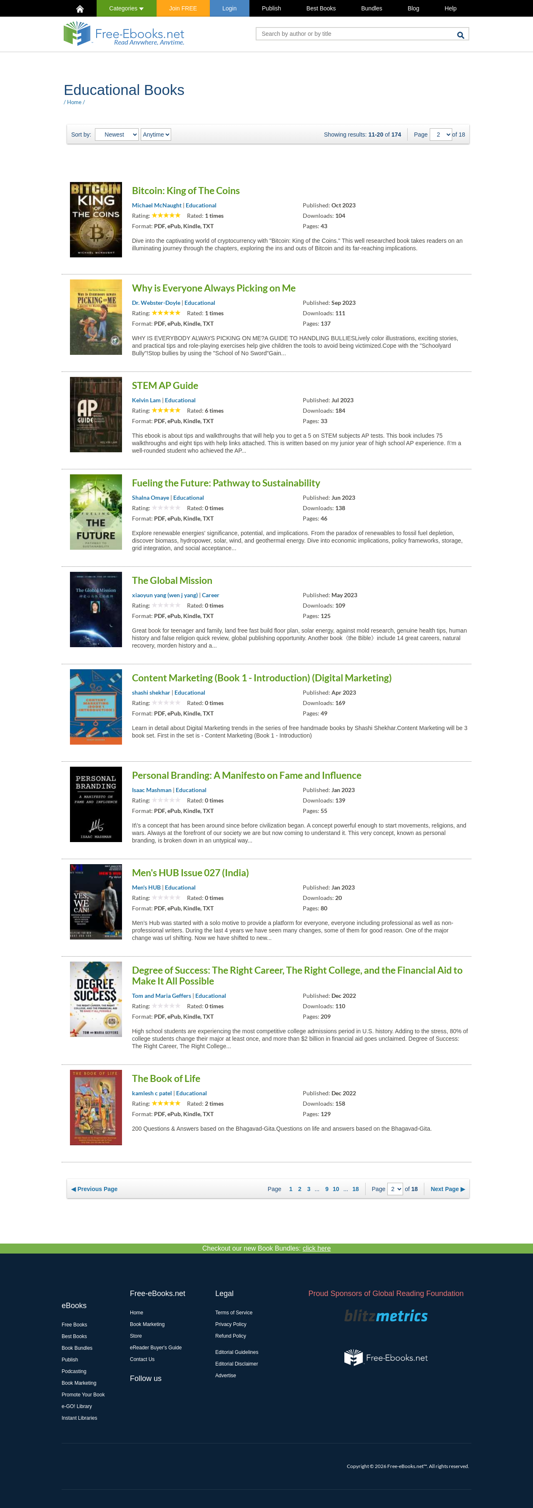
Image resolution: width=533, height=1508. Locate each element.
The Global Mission (172, 580)
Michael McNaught (157, 205)
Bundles (371, 8)
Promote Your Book (83, 1395)
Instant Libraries (79, 1418)
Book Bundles (77, 1348)
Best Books (321, 8)
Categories (126, 8)
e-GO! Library (77, 1406)
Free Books (74, 1325)
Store (136, 1336)
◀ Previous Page (94, 1189)
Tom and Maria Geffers (161, 995)
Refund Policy (230, 1336)
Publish (271, 8)
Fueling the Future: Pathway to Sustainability (226, 483)
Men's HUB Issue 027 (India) (190, 872)
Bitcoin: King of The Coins (186, 190)
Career (210, 594)
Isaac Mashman (152, 789)
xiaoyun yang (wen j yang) (165, 594)
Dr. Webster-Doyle (156, 302)
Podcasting (74, 1371)
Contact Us (142, 1359)
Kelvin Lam (146, 400)
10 (336, 1189)
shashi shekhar (151, 692)
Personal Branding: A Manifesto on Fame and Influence (246, 775)
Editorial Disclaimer (236, 1364)
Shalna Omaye (150, 497)
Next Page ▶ (448, 1189)
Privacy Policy (231, 1324)
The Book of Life (166, 1078)
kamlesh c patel (152, 1093)
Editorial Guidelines (236, 1352)
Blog (413, 8)
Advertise (225, 1375)
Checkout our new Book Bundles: (266, 1248)
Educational (201, 205)
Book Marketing (79, 1383)
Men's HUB (146, 887)
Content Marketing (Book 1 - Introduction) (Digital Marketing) (262, 677)
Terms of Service (233, 1313)
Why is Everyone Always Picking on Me (214, 288)
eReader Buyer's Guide (156, 1348)
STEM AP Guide (165, 385)
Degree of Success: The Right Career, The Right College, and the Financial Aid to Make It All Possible (297, 975)
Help (451, 8)
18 (355, 1189)
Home (74, 102)
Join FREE (183, 8)
